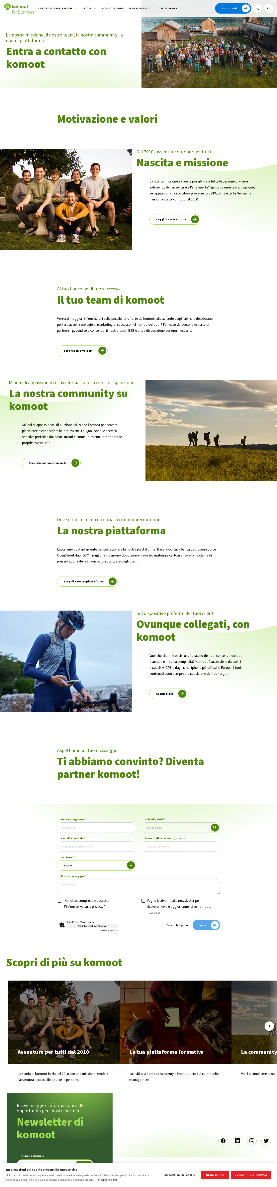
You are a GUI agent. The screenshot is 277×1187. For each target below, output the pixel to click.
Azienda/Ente (154, 819)
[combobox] (180, 827)
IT (268, 8)
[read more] (174, 219)
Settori (87, 8)
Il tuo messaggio (73, 876)
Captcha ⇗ (109, 930)
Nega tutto (215, 1174)
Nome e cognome (73, 819)
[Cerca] (257, 8)
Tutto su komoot (168, 8)
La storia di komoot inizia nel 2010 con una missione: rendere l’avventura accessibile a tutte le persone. (63, 1076)
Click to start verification (92, 926)
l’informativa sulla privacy (83, 906)
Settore (67, 857)
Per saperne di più (106, 1179)
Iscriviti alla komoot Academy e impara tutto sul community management (174, 1076)
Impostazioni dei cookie (179, 1174)
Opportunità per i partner (55, 8)
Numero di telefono (165, 838)
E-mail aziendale (73, 838)
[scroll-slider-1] (269, 1026)
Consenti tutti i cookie (251, 1174)
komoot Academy (113, 8)
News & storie (138, 8)
